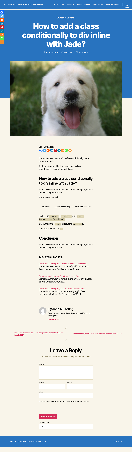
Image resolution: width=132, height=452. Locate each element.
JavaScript (70, 5)
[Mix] (62, 150)
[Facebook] (41, 150)
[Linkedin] (51, 150)
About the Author (112, 5)
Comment (43, 369)
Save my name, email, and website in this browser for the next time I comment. (65, 406)
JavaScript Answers (66, 18)
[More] (70, 150)
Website (41, 396)
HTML (56, 5)
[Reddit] (48, 150)
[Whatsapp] (66, 150)
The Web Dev (10, 5)
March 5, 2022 (69, 53)
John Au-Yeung (53, 53)
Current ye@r (44, 427)
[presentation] (51, 413)
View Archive (54, 323)
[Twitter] (44, 150)
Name (41, 387)
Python (79, 5)
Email (69, 387)
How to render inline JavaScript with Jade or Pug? (62, 279)
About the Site (98, 5)
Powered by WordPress (38, 446)
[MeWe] (59, 150)
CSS (62, 5)
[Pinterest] (55, 150)
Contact (87, 5)
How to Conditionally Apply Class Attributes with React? (65, 292)
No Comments (84, 53)
